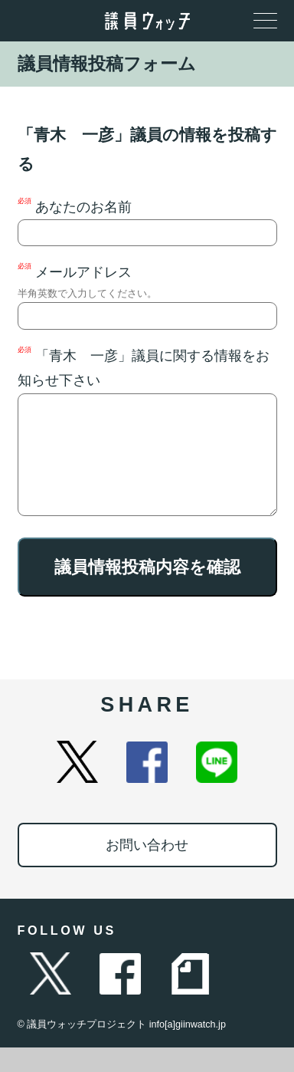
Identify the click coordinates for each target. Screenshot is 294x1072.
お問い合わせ (147, 869)
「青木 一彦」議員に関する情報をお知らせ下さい (147, 443)
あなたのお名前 (147, 222)
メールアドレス (147, 295)
